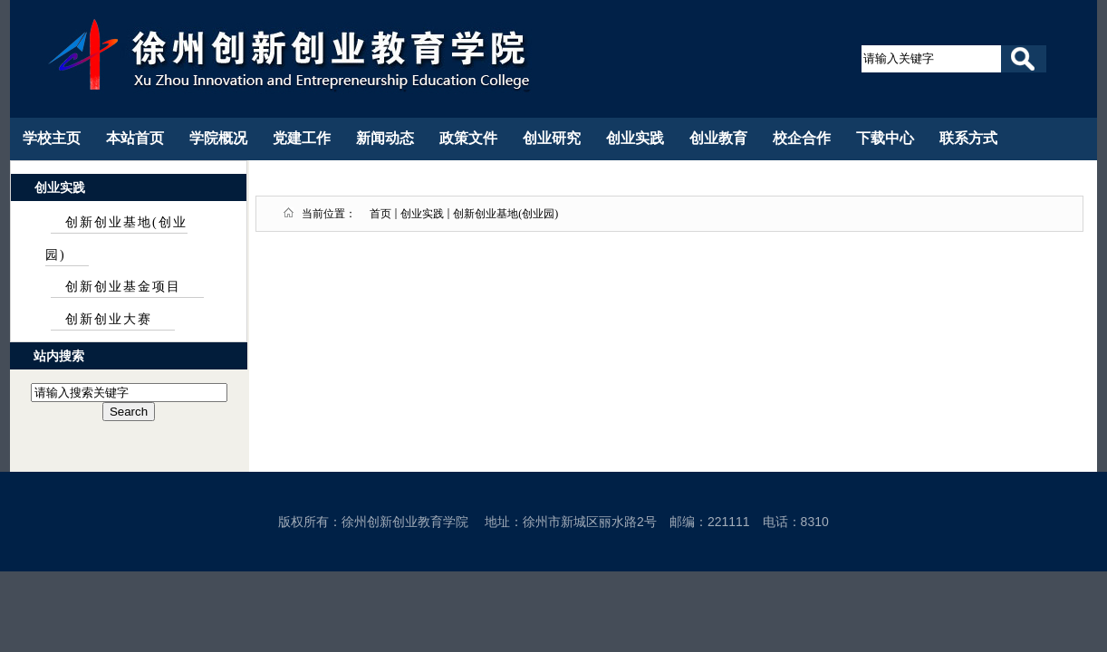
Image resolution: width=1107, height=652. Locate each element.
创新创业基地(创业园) (505, 213)
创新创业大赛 (108, 319)
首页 (380, 213)
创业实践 (422, 213)
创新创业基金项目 (123, 286)
